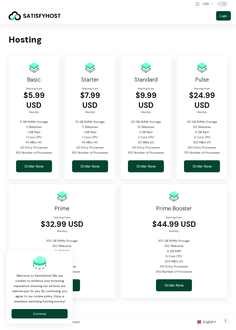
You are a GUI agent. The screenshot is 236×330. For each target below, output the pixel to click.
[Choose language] (207, 322)
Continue (39, 314)
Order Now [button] (33, 166)
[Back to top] (225, 320)
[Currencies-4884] (208, 4)
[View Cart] (197, 4)
